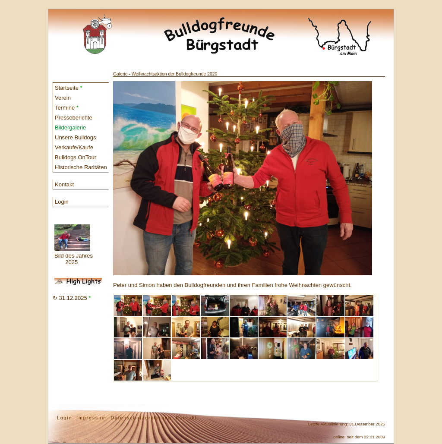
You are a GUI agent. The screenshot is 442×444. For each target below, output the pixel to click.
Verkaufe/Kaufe (74, 147)
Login (62, 201)
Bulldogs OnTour (75, 157)
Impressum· (92, 418)
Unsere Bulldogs (75, 137)
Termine (67, 107)
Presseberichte (73, 117)
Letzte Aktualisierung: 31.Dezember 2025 (346, 424)
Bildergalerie (70, 127)
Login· (65, 418)
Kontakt (64, 184)
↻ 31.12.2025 (72, 298)
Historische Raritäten (81, 167)
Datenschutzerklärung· (142, 418)
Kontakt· (187, 418)
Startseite (68, 88)
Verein (63, 97)
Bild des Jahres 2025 (73, 244)
